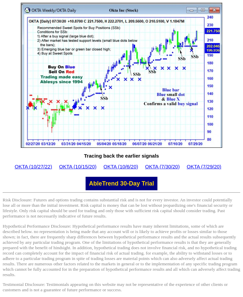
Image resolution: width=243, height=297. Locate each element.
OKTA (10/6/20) (120, 166)
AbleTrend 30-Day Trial (121, 183)
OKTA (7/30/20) (162, 166)
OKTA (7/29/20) (204, 166)
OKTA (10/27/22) (33, 166)
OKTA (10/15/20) (77, 166)
